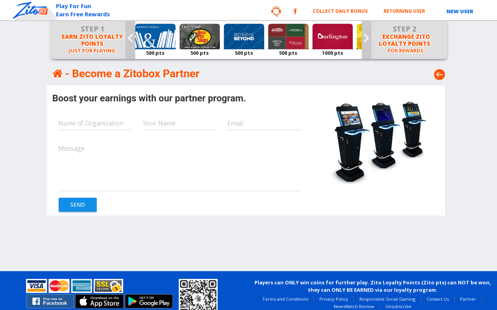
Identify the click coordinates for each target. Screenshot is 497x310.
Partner (468, 299)
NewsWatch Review (354, 306)
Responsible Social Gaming (387, 299)
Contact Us (438, 299)
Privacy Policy (333, 299)
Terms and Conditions (285, 299)
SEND (77, 204)
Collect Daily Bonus (340, 11)
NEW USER (459, 11)
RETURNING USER (404, 11)
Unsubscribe (398, 306)
